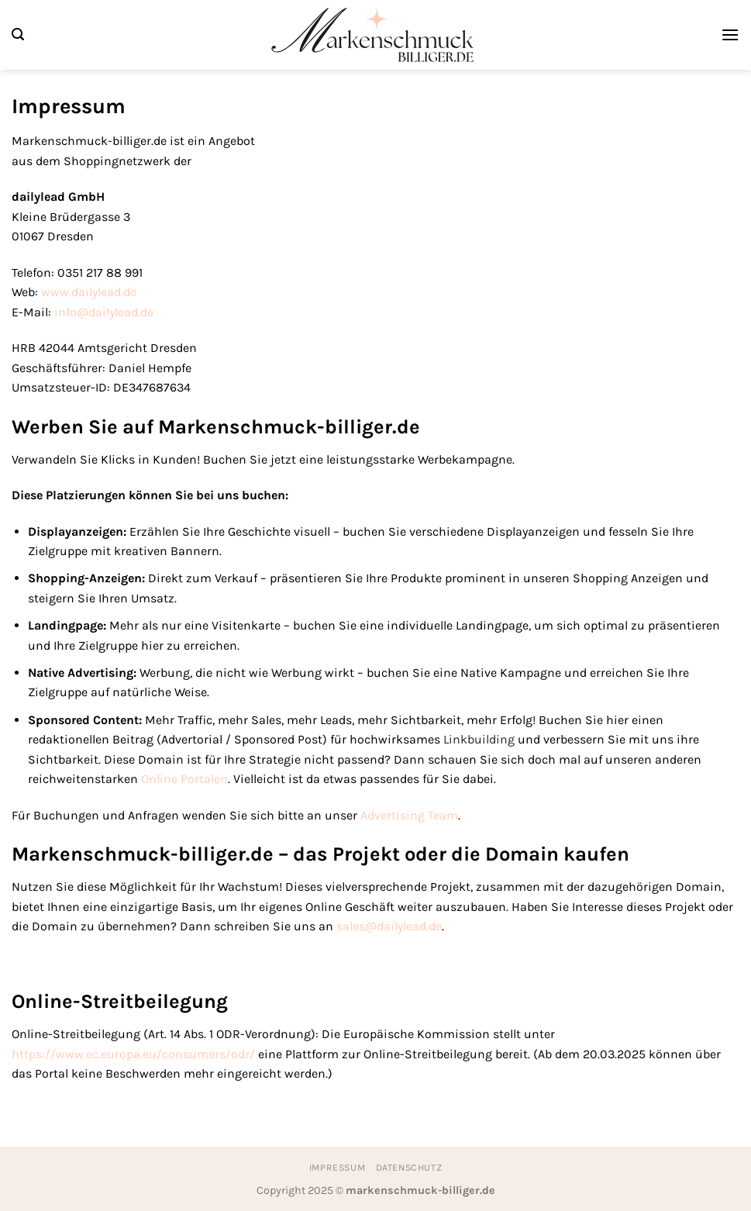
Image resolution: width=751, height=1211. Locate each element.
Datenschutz (409, 1167)
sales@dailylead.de (389, 926)
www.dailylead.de (88, 292)
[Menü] (730, 34)
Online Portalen (184, 778)
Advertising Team (409, 815)
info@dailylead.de (103, 312)
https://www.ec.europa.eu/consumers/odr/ (133, 1054)
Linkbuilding (479, 739)
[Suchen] (18, 34)
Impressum (337, 1167)
